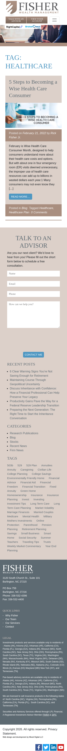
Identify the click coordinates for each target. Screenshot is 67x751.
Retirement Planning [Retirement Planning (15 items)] (34, 529)
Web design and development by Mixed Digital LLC (23, 737)
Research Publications (24, 433)
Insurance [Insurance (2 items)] (37, 495)
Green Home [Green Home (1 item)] (28, 490)
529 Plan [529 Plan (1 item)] (31, 465)
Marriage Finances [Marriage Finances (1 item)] (18, 512)
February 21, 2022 (34, 133)
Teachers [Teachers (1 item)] (12, 541)
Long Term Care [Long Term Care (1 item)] (39, 503)
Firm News (16, 450)
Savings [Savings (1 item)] (12, 533)
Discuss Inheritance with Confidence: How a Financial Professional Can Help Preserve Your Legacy (34, 392)
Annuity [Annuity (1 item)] (11, 469)
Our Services (12, 622)
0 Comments (39, 212)
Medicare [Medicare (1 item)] (12, 516)
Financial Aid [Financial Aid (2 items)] (28, 482)
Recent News (18, 446)
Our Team (10, 619)
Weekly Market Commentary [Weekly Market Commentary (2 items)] (24, 546)
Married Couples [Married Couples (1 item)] (43, 512)
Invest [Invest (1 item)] (25, 499)
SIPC (54, 715)
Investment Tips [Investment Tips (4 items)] (16, 503)
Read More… (20, 196)
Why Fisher (11, 615)
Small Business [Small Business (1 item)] (30, 533)
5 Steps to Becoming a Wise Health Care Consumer (33, 88)
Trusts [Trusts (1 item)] (47, 541)
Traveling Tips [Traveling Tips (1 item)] (30, 541)
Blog (24, 208)
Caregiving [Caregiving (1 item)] (27, 469)
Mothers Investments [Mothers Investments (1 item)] (19, 520)
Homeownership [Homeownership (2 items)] (16, 495)
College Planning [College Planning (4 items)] (17, 473)
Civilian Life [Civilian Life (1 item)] (44, 469)
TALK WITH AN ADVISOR (16, 20)
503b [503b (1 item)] (10, 465)
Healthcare (46, 208)
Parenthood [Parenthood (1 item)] (31, 524)
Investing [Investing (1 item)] (38, 499)
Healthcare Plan (19, 212)
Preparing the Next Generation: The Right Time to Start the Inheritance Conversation (32, 414)
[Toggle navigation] (54, 20)
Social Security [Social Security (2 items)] (27, 537)
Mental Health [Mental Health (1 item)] (31, 516)
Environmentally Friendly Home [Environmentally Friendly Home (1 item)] (25, 478)
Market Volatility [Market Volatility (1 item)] (44, 507)
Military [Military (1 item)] (47, 516)
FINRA (46, 715)
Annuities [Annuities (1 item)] (46, 465)
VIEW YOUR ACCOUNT (37, 20)
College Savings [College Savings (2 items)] (41, 473)
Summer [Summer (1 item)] (46, 537)
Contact (9, 626)
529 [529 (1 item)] (20, 465)
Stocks (14, 441)
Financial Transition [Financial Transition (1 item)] (33, 486)
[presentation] (34, 340)
